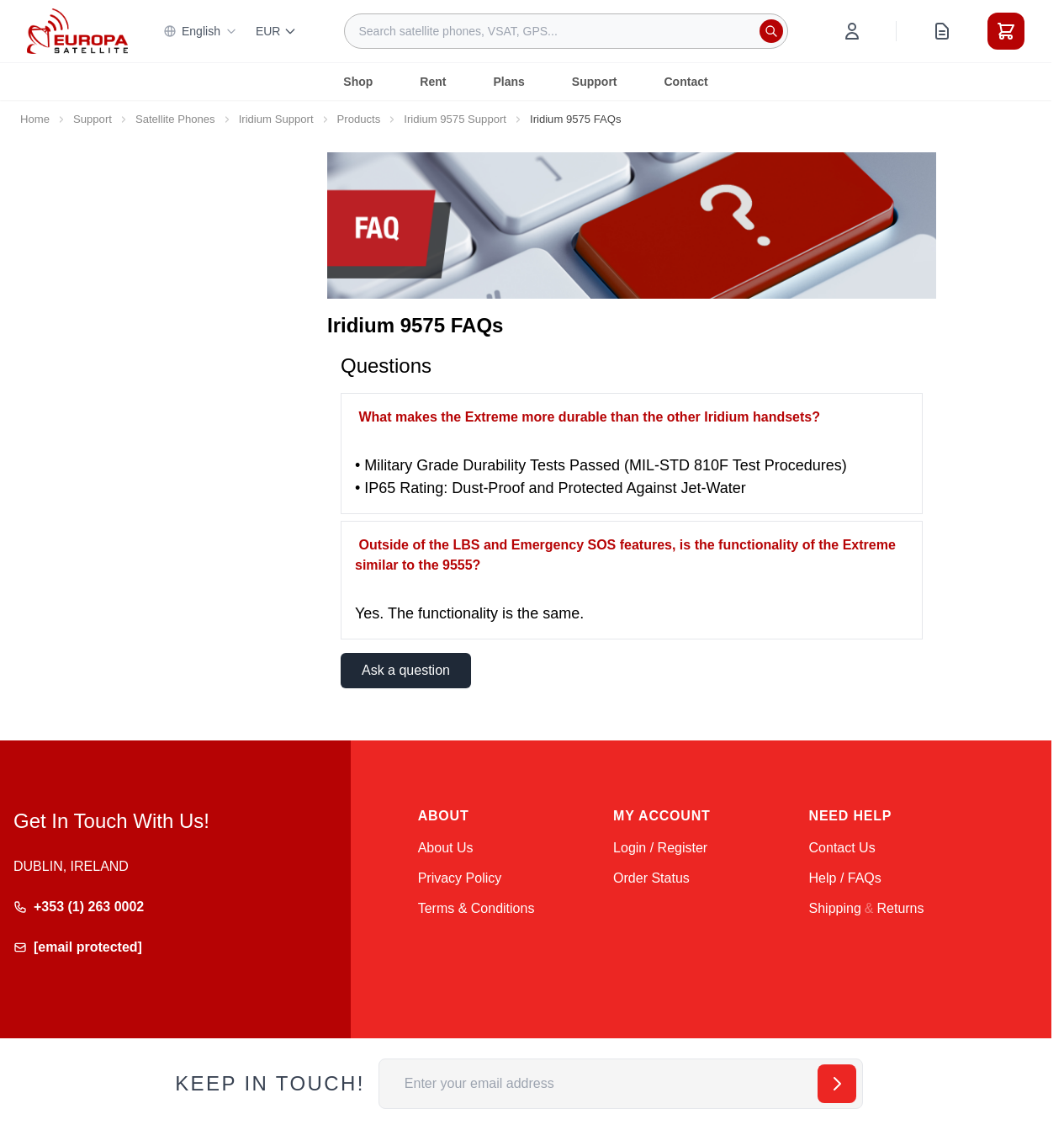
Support (594, 81)
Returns (900, 908)
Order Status (651, 878)
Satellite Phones (175, 119)
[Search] (771, 31)
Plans (508, 81)
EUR (277, 31)
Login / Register (660, 848)
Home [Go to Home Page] (35, 119)
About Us (446, 848)
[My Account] (852, 31)
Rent (433, 81)
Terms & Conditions (476, 908)
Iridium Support (276, 119)
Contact (686, 81)
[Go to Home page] (77, 30)
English (200, 31)
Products (359, 119)
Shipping (835, 908)
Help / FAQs (845, 878)
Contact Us (842, 848)
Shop (358, 81)
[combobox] (566, 31)
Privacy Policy (460, 878)
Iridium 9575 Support (455, 119)
